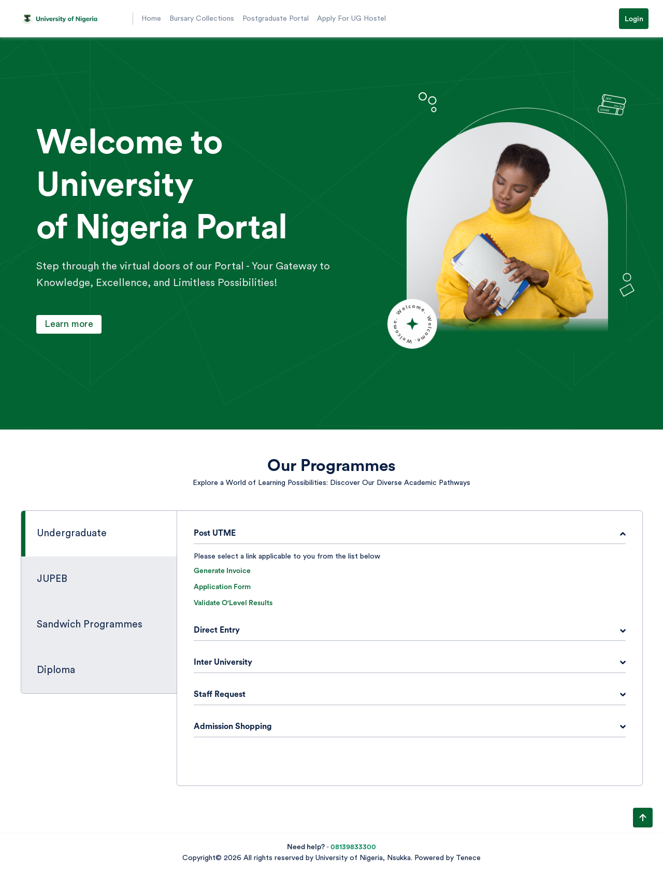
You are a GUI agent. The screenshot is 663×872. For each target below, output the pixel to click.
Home (151, 18)
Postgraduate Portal (275, 18)
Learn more (69, 323)
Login (634, 19)
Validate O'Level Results (233, 603)
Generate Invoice (222, 571)
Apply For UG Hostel (351, 18)
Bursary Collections (201, 18)
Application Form (222, 587)
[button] (72, 18)
